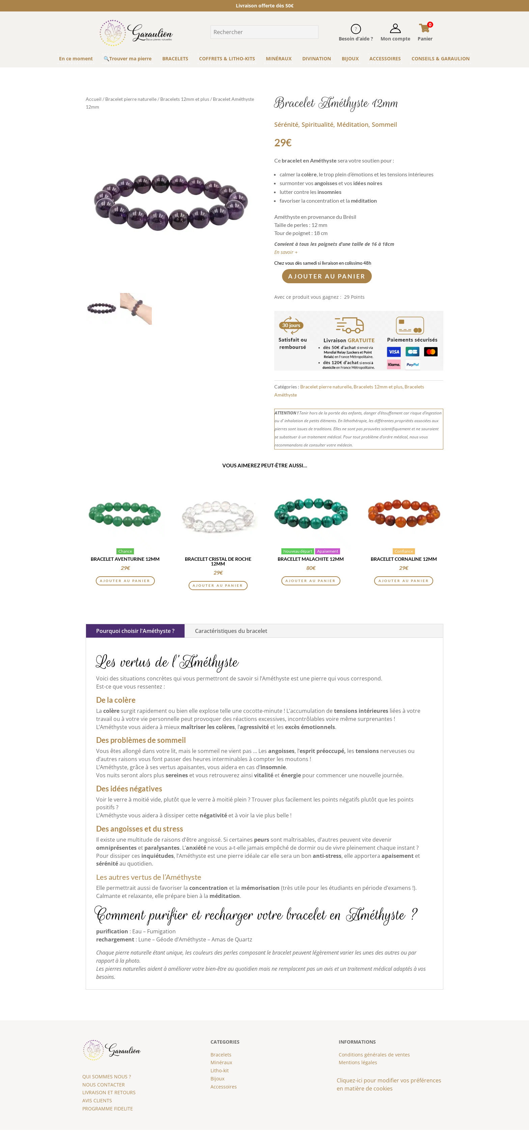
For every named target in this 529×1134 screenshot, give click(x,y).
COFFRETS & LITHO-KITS (227, 58)
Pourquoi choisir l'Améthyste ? (135, 635)
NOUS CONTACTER (103, 1088)
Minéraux (221, 1067)
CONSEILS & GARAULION (441, 58)
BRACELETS (175, 58)
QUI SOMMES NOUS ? (106, 1080)
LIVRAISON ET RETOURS (109, 1097)
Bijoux (217, 1082)
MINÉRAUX (278, 58)
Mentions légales (358, 1067)
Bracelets (221, 1058)
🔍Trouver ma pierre (127, 58)
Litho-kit (220, 1074)
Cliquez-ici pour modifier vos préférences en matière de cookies (389, 1088)
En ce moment (76, 58)
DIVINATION (316, 58)
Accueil (94, 99)
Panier (425, 38)
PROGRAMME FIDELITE (107, 1112)
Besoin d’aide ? (356, 38)
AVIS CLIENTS (97, 1104)
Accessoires (224, 1090)
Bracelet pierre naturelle (131, 99)
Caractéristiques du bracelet (231, 635)
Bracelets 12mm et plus (184, 99)
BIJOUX (350, 58)
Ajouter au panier (327, 276)
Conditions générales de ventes (374, 1058)
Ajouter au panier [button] (125, 583)
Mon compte (395, 38)
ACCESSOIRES (385, 58)
